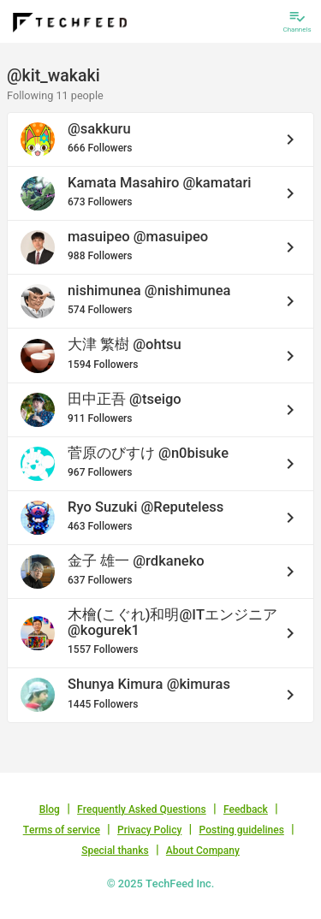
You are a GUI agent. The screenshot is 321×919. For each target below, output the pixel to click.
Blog (49, 809)
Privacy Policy (149, 830)
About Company (203, 851)
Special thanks (115, 851)
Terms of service (61, 830)
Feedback (245, 809)
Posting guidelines (241, 830)
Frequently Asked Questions (141, 809)
